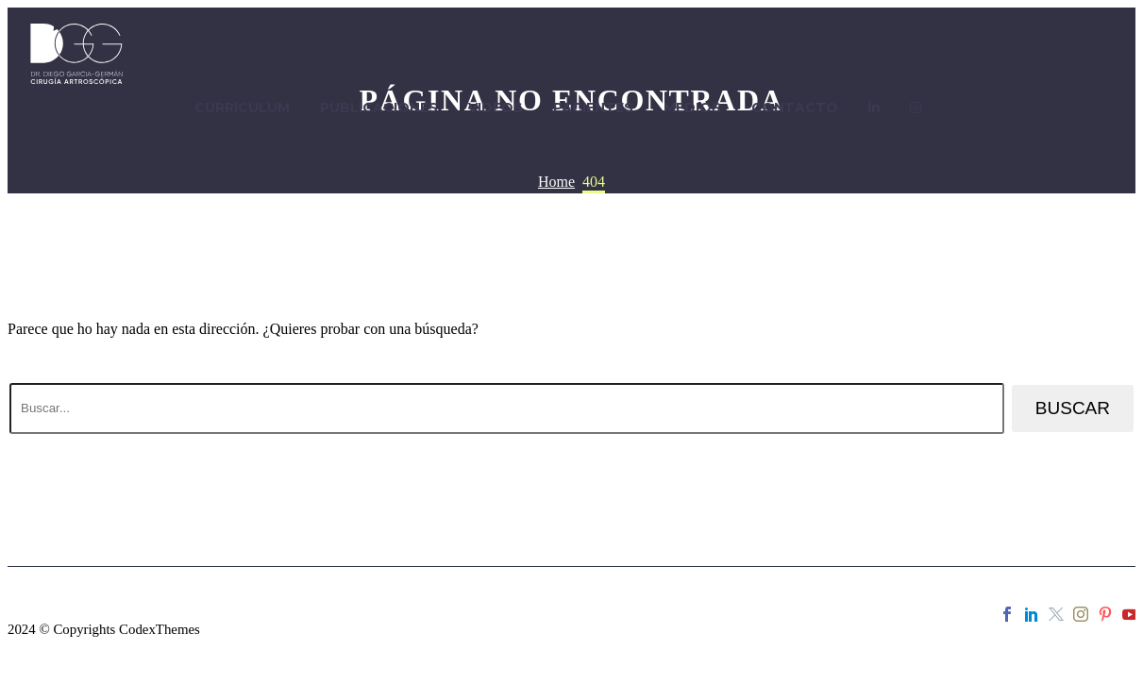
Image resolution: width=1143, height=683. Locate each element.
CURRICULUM (242, 107)
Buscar (1072, 408)
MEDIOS (692, 107)
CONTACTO (794, 107)
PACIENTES (593, 107)
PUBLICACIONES (379, 107)
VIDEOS (495, 107)
